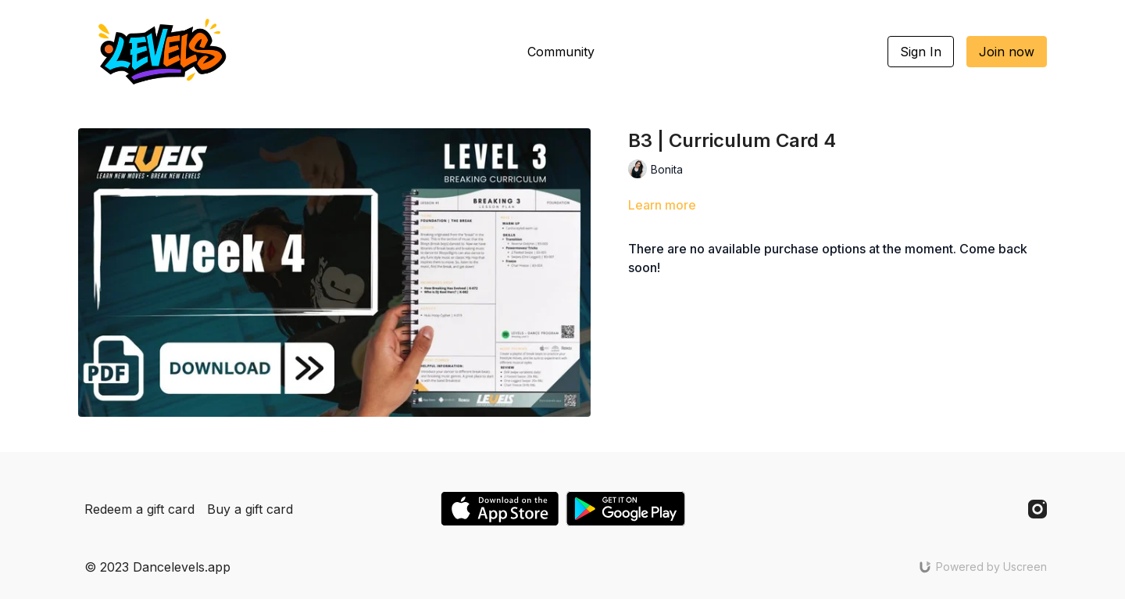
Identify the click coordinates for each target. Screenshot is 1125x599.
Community (561, 51)
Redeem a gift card (139, 509)
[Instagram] (1037, 509)
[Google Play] (626, 508)
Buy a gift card (250, 509)
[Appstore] (499, 508)
